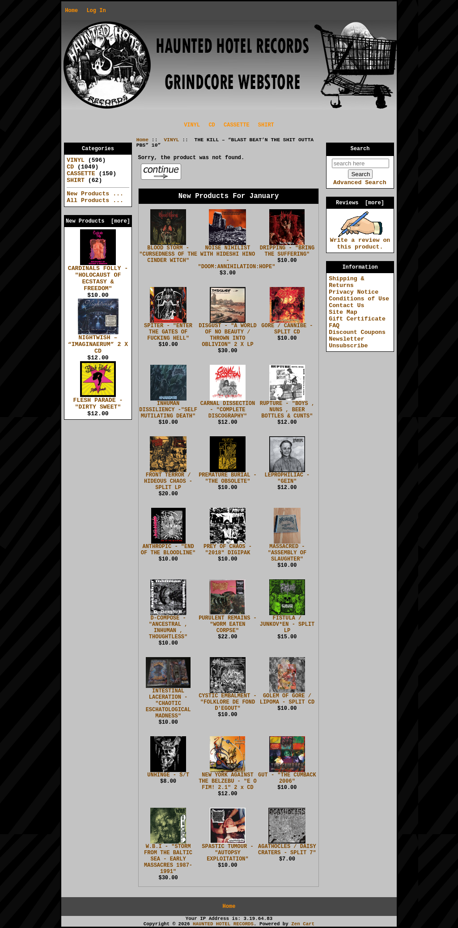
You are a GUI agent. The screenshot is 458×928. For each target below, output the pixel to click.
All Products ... (95, 200)
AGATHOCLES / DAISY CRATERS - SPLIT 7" (287, 850)
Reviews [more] (360, 203)
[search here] (360, 163)
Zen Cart (302, 924)
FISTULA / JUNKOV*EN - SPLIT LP (287, 624)
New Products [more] (98, 221)
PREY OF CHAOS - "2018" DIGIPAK (228, 550)
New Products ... (95, 193)
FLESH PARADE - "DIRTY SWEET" (98, 401)
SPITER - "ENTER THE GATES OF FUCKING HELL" (168, 332)
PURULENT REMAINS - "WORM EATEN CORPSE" (228, 624)
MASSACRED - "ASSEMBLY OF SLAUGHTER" (287, 553)
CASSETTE (237, 125)
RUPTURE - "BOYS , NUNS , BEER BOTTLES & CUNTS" (287, 410)
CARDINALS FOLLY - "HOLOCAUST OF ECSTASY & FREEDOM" (98, 276)
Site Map (343, 312)
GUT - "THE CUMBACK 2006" (287, 778)
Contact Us (346, 305)
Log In (96, 11)
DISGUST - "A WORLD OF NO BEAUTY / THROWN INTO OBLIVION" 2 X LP (228, 335)
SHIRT (266, 125)
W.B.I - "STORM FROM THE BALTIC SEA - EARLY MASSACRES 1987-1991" (168, 859)
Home (71, 11)
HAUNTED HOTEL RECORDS (223, 924)
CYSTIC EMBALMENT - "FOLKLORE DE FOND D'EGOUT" (228, 702)
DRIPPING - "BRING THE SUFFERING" (287, 251)
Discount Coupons (357, 332)
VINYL (171, 140)
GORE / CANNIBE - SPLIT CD (287, 329)
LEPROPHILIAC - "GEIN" (287, 478)
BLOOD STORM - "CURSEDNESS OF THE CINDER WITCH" (168, 254)
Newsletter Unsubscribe (348, 342)
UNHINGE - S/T (168, 775)
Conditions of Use (359, 298)
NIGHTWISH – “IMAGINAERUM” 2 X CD (98, 341)
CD (211, 125)
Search (360, 149)
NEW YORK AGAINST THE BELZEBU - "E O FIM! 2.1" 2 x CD (228, 781)
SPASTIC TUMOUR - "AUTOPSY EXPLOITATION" (227, 853)
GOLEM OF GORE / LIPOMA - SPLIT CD (287, 699)
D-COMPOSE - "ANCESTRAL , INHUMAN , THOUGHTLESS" (168, 627)
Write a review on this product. (360, 241)
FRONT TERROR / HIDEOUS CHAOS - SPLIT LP (168, 481)
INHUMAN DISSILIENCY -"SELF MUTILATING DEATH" (168, 410)
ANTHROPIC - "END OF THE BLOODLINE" (168, 550)
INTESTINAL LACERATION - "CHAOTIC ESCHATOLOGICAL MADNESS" (168, 703)
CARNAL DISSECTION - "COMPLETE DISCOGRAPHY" (227, 410)
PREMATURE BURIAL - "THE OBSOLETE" (228, 478)
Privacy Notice (353, 292)
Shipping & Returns (346, 282)
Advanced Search (359, 182)
